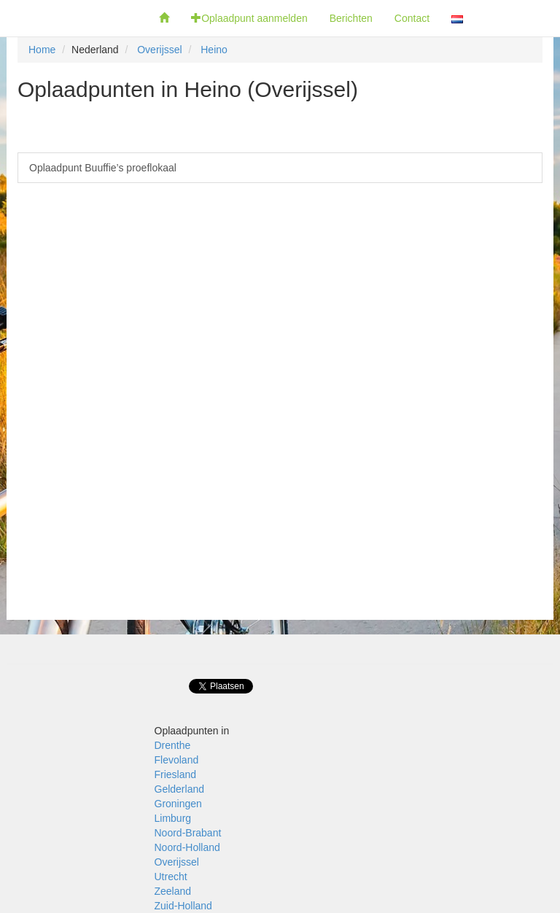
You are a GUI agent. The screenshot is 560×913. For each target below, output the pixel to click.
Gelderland (180, 789)
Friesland (176, 774)
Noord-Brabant (188, 833)
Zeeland (173, 891)
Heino (214, 49)
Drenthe (173, 745)
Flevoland (177, 760)
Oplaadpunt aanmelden (249, 18)
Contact (411, 18)
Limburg (173, 818)
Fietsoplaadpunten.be (74, 18)
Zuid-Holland (183, 906)
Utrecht (171, 876)
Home (41, 49)
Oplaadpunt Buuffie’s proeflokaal (102, 168)
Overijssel (159, 49)
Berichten (351, 18)
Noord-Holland (187, 847)
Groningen (178, 803)
